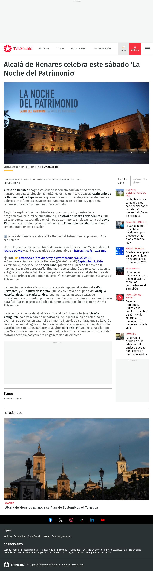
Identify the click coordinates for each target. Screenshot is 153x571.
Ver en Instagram (71, 520)
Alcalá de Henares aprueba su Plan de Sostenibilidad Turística (76, 459)
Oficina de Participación (35, 552)
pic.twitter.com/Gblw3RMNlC (72, 258)
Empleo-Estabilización (115, 550)
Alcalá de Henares (13, 399)
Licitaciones (135, 550)
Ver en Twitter (61, 520)
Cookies (80, 552)
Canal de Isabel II (136, 222)
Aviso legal (68, 552)
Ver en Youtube (103, 520)
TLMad (60, 48)
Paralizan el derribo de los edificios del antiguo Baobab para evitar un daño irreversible (119, 336)
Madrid (9, 503)
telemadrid (14, 565)
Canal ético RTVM (12, 552)
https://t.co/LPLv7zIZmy (90, 250)
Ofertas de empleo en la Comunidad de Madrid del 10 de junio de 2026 (119, 251)
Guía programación (61, 536)
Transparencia (47, 550)
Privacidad (55, 552)
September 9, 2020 (90, 261)
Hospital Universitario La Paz (136, 193)
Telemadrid (20, 536)
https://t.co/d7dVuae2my (36, 258)
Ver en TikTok (82, 520)
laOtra (46, 536)
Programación (102, 48)
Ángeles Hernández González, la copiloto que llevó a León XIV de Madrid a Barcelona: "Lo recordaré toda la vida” (119, 297)
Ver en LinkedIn (92, 520)
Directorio (62, 550)
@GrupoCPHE (13, 250)
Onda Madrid (78, 48)
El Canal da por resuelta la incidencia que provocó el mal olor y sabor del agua (119, 225)
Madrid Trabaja (135, 248)
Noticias (44, 48)
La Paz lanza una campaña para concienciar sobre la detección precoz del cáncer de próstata (119, 192)
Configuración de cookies (99, 552)
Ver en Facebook (50, 520)
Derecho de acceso (92, 550)
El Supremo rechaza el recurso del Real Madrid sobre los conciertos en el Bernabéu (119, 271)
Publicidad (75, 550)
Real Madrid (133, 268)
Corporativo (13, 544)
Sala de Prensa (11, 550)
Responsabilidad (29, 550)
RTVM (7, 530)
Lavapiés (131, 334)
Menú (147, 49)
